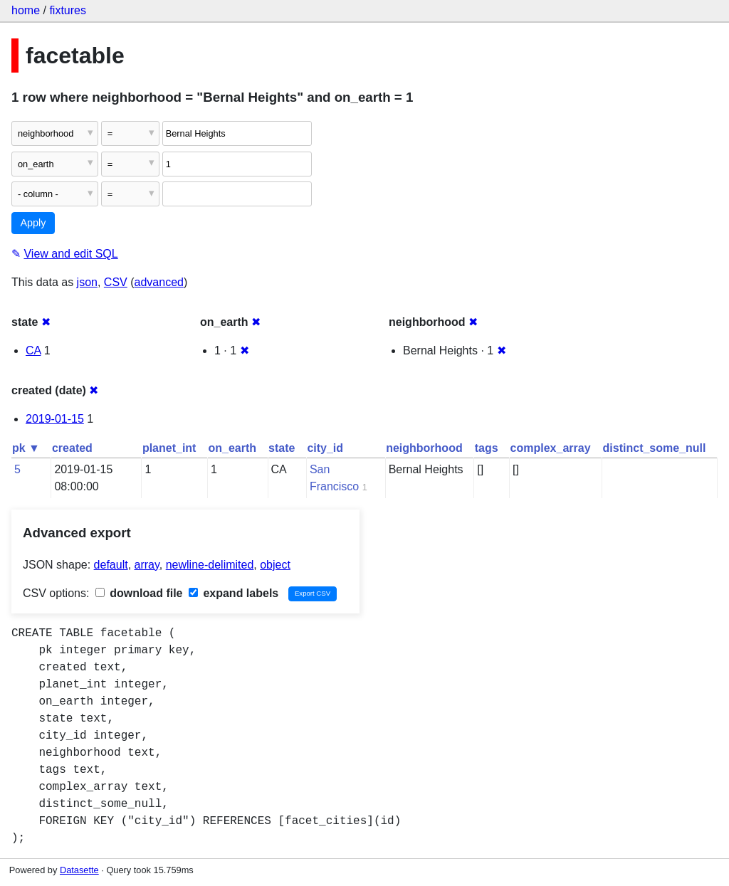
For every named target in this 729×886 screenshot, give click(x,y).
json (87, 282)
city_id (325, 448)
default (111, 565)
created (72, 448)
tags (486, 448)
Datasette (79, 870)
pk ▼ (26, 448)
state (281, 448)
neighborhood (424, 448)
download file (139, 593)
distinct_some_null (654, 448)
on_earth (232, 448)
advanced (159, 282)
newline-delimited (210, 565)
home (25, 10)
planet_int (169, 448)
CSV (115, 282)
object (275, 565)
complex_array (550, 448)
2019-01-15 (55, 419)
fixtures (67, 10)
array (147, 565)
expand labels (233, 593)
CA (33, 350)
